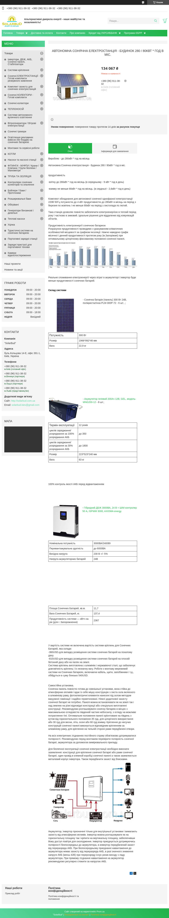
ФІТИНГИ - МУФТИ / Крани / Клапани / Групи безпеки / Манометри (23, 168)
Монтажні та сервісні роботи (23, 148)
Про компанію (77, 33)
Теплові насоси (16, 218)
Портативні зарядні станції (22, 238)
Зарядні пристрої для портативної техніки (20, 245)
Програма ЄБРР (133, 33)
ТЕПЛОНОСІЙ (16, 109)
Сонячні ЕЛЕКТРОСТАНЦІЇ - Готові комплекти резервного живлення (23, 78)
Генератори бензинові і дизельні (20, 211)
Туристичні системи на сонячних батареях (20, 231)
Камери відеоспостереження (19, 254)
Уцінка (11, 224)
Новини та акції (13, 269)
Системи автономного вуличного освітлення (20, 116)
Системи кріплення (18, 70)
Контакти (61, 33)
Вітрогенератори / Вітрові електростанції (22, 124)
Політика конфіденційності (103, 915)
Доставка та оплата (42, 33)
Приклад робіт (12, 893)
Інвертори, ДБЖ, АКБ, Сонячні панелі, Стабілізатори (20, 62)
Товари (20, 33)
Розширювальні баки (19, 198)
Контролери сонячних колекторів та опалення (21, 183)
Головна (8, 33)
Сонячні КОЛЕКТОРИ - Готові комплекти (20, 96)
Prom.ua (101, 911)
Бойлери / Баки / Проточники (17, 191)
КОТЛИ (12, 154)
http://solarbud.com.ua (23, 400)
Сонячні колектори (18, 103)
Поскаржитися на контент (76, 915)
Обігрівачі (13, 204)
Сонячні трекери (17, 131)
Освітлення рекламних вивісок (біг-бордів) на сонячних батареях (20, 140)
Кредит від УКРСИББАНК (103, 33)
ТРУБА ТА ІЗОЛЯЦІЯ (19, 176)
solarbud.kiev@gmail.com (25, 405)
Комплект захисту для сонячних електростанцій (22, 87)
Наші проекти (12, 263)
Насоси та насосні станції (22, 159)
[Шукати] (155, 21)
